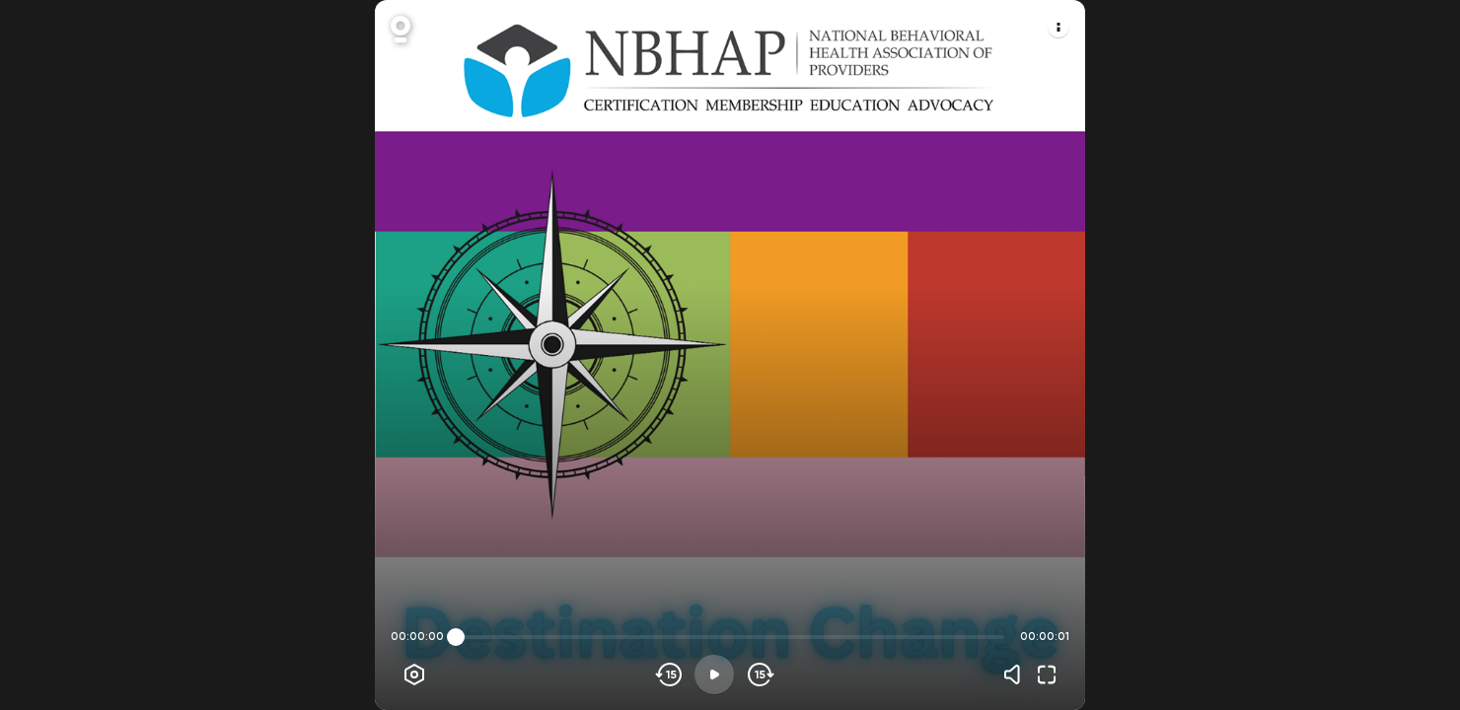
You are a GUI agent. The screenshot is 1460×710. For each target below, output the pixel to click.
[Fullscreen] (1047, 674)
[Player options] (414, 674)
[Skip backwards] (669, 674)
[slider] (456, 637)
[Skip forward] (759, 674)
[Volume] (1017, 674)
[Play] (714, 674)
